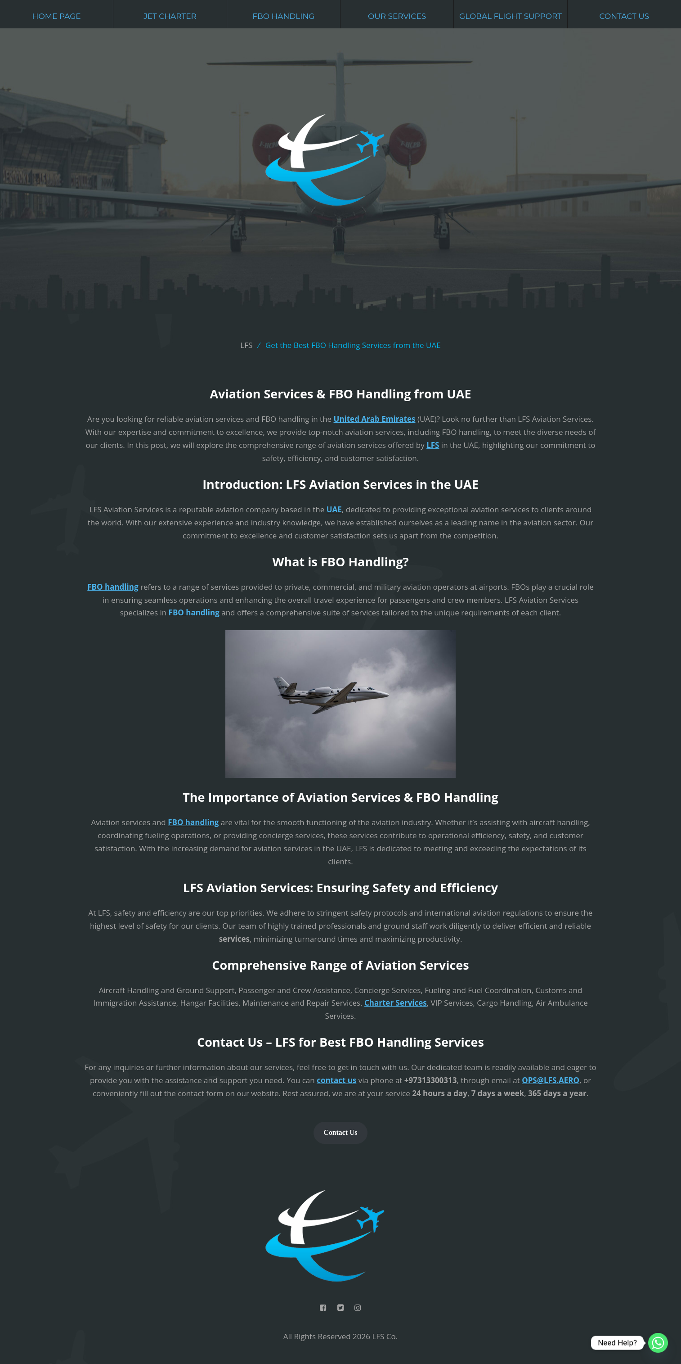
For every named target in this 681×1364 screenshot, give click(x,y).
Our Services (397, 16)
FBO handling (112, 587)
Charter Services (395, 1003)
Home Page (56, 16)
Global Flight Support (510, 16)
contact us (336, 1080)
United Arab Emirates (375, 419)
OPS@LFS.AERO (550, 1080)
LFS (432, 445)
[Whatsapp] (658, 1343)
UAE (334, 509)
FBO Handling (283, 16)
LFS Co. (385, 1336)
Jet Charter (170, 16)
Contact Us (624, 16)
